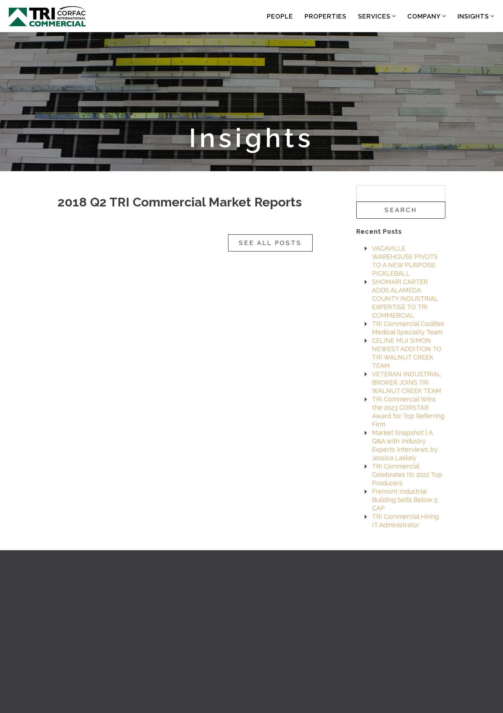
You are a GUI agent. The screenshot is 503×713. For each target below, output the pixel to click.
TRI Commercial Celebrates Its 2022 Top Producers (407, 475)
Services (377, 16)
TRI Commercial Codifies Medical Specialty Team (408, 328)
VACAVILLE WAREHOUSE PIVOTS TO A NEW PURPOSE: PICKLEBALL (405, 261)
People (280, 16)
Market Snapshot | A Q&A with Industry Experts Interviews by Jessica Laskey (405, 445)
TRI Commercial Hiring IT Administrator (405, 521)
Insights (476, 16)
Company (426, 16)
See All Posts (270, 242)
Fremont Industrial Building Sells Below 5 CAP (405, 500)
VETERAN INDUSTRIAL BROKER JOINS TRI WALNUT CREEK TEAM (406, 382)
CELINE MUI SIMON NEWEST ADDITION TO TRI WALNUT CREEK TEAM (407, 353)
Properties (326, 16)
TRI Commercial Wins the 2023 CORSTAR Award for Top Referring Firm (408, 411)
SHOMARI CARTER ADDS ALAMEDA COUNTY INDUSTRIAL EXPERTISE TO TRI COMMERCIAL (405, 298)
